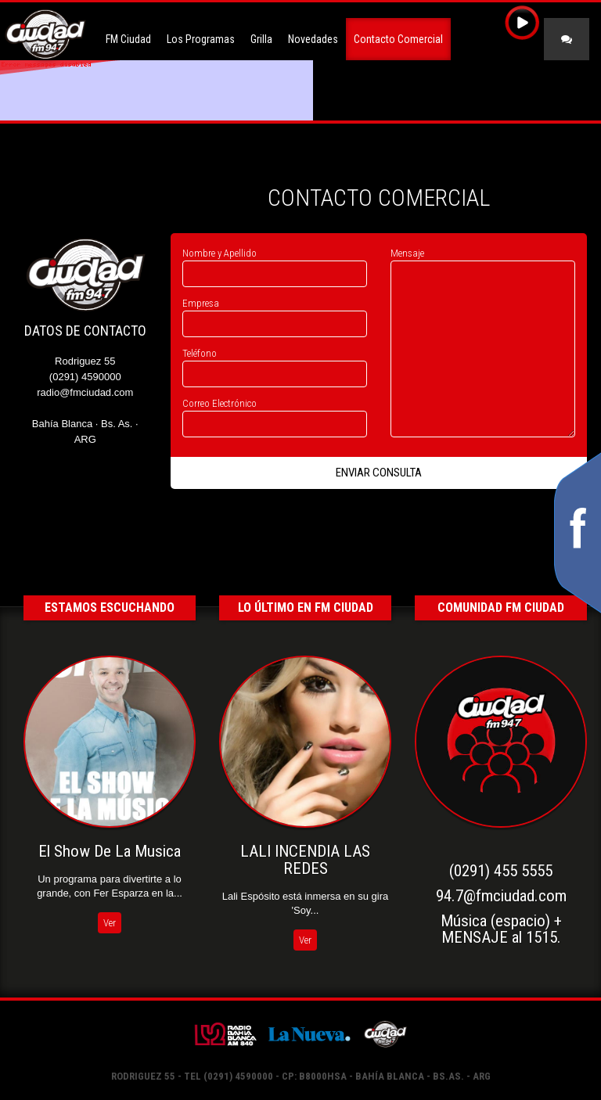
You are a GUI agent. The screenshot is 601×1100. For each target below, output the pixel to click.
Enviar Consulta (379, 473)
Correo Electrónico (219, 403)
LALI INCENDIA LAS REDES (305, 860)
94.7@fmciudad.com (501, 895)
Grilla (261, 39)
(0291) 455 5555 (500, 870)
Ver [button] (109, 923)
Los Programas (201, 39)
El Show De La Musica (109, 851)
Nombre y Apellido (219, 253)
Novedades (313, 39)
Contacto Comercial (398, 39)
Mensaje (407, 253)
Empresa (200, 303)
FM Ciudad (128, 39)
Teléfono (199, 353)
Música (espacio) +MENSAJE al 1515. (501, 929)
